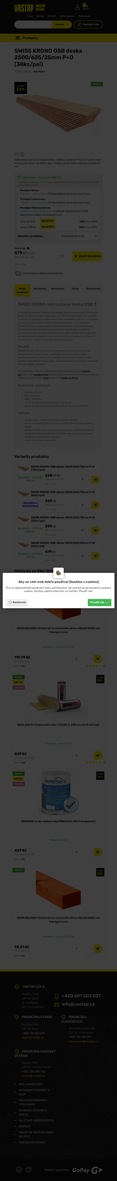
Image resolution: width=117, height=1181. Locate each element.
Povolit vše (99, 602)
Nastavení (17, 602)
